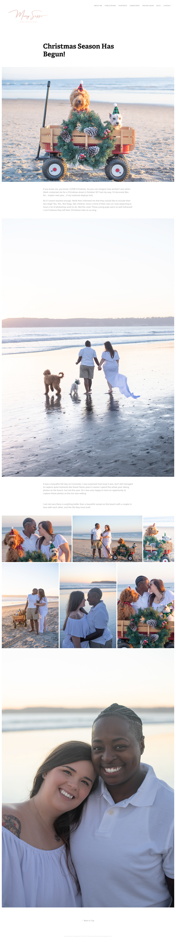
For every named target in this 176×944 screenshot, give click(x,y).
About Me (98, 5)
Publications (110, 5)
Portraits (123, 5)
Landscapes (135, 5)
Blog (158, 5)
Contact (167, 5)
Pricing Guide (148, 5)
